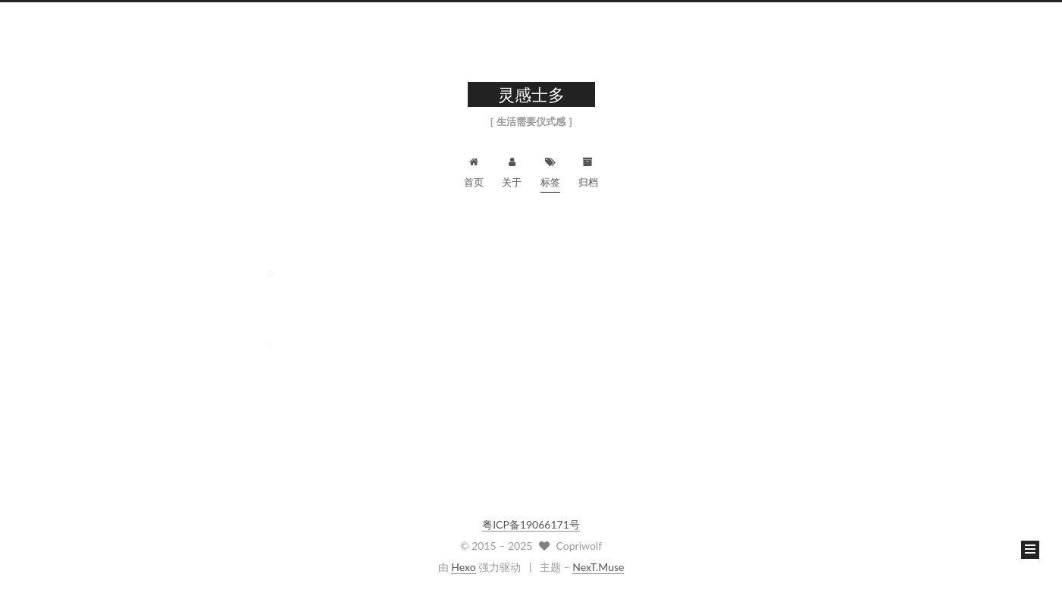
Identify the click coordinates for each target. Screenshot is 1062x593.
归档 (588, 170)
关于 (512, 170)
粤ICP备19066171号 (531, 524)
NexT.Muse (598, 566)
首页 (474, 170)
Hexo (463, 566)
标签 (550, 170)
